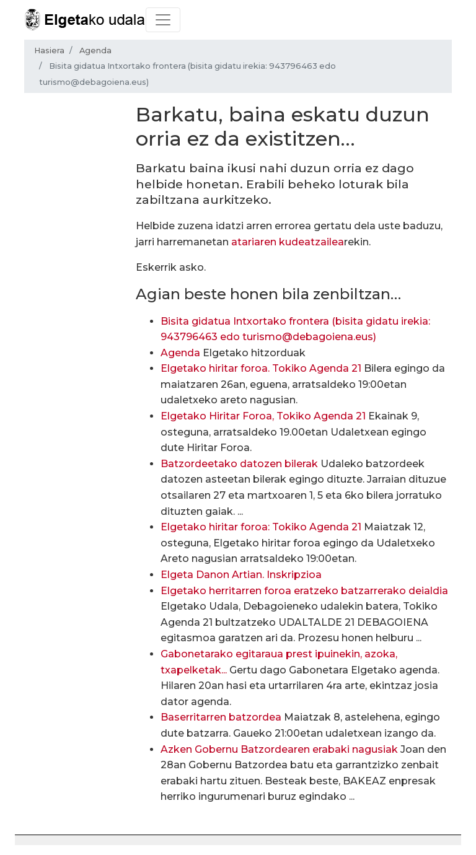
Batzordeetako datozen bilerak (239, 464)
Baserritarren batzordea (221, 717)
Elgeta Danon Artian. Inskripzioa (241, 575)
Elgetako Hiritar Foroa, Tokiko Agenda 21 (263, 416)
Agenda (95, 50)
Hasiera (49, 50)
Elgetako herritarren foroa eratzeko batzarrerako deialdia (304, 591)
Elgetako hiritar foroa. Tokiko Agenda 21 (261, 368)
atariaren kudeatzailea (287, 242)
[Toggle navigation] (163, 19)
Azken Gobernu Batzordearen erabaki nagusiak (279, 749)
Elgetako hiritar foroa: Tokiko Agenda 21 (261, 527)
